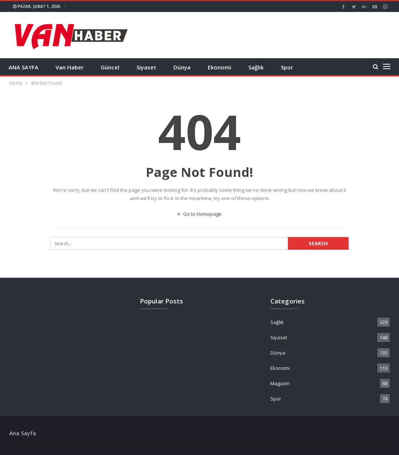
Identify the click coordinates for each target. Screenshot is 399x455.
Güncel (110, 67)
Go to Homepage (199, 214)
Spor (287, 67)
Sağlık (256, 67)
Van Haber (70, 67)
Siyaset (146, 67)
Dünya (182, 67)
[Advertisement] (302, 34)
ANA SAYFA (23, 67)
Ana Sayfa (22, 433)
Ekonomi (219, 67)
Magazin (280, 383)
